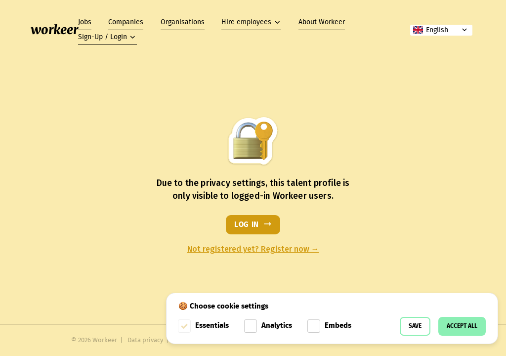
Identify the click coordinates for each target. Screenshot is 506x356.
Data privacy (145, 340)
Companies (125, 22)
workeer (54, 30)
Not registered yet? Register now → (253, 249)
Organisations (183, 22)
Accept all (462, 326)
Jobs (84, 22)
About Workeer (321, 22)
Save (415, 326)
